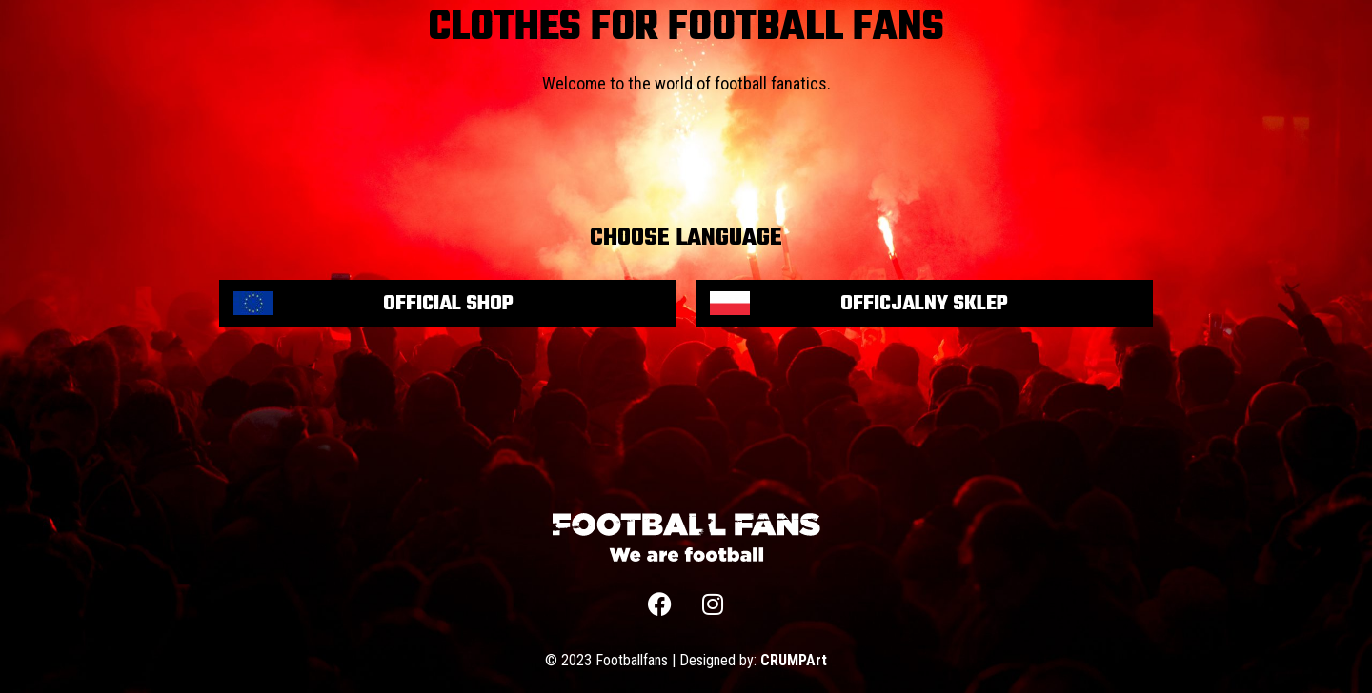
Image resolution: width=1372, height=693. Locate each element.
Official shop (448, 303)
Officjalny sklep (924, 303)
